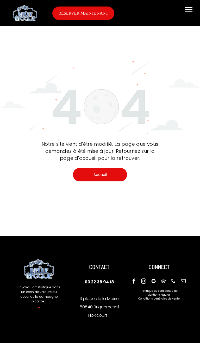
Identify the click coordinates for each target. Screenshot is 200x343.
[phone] (173, 281)
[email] (183, 281)
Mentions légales (159, 295)
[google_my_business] (153, 281)
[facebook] (134, 281)
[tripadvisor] (163, 281)
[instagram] (143, 281)
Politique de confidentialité (159, 291)
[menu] (188, 9)
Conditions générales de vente (159, 299)
